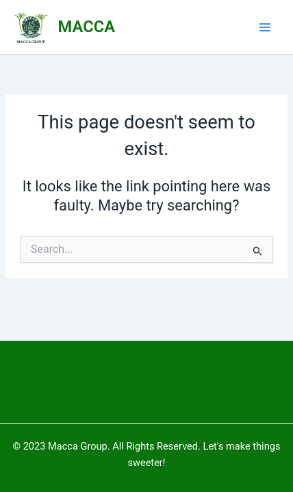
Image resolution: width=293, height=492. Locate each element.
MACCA (86, 26)
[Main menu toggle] (265, 27)
